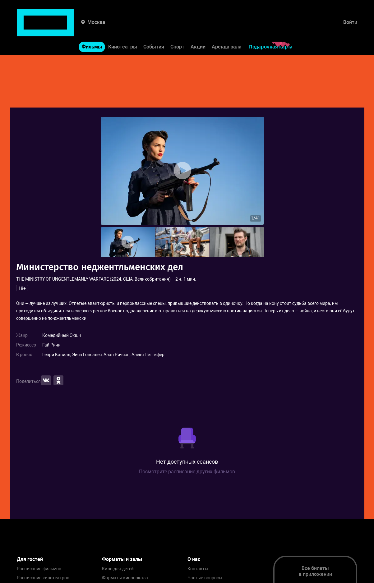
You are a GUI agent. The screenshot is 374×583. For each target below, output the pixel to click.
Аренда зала (227, 27)
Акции (198, 27)
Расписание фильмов (39, 569)
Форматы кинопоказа (125, 578)
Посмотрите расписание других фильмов (187, 472)
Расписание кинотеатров (43, 578)
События (153, 27)
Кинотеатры (122, 27)
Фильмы (92, 27)
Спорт (177, 27)
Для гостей (30, 559)
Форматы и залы (122, 559)
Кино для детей (118, 569)
